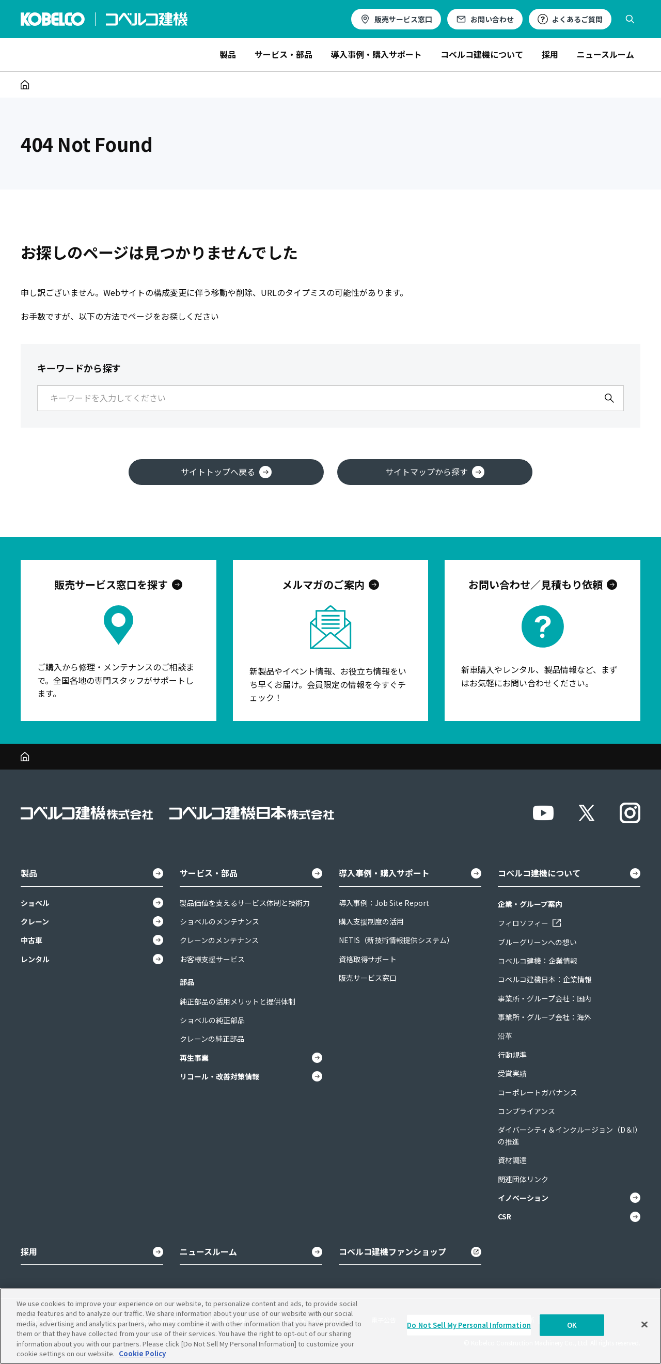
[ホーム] (25, 84)
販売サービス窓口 (403, 19)
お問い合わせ (492, 19)
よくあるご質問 (577, 19)
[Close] (644, 1324)
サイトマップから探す (434, 471)
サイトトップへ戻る (226, 471)
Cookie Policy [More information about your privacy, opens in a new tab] (142, 1353)
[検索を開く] (630, 19)
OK (572, 1325)
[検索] (609, 398)
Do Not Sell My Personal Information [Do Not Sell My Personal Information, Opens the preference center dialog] (469, 1325)
